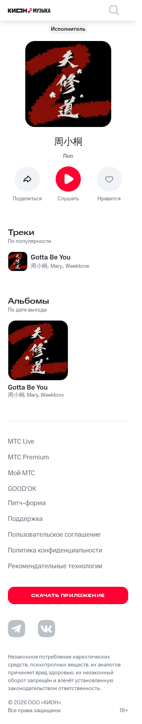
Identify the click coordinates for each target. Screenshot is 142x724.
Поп (68, 156)
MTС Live (21, 441)
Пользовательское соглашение (54, 534)
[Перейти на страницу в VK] (46, 628)
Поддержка (25, 519)
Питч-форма (27, 503)
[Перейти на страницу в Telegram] (16, 628)
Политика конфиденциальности (55, 550)
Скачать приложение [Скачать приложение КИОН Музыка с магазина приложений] (68, 595)
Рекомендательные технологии (55, 566)
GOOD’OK (22, 489)
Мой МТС (21, 473)
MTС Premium (28, 457)
